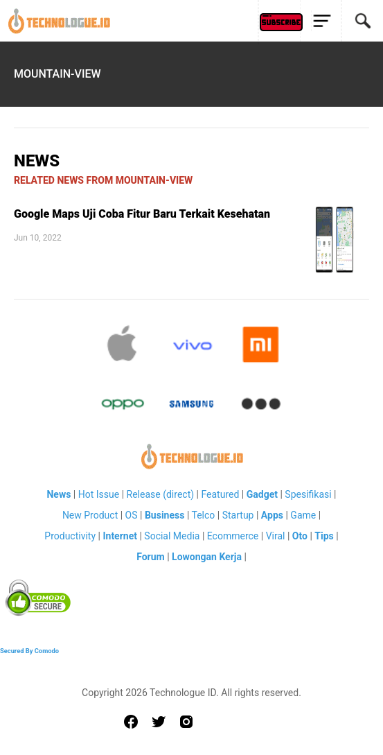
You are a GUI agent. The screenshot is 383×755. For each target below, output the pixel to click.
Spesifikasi (308, 494)
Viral (275, 535)
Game (303, 515)
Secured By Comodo (29, 650)
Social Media (171, 535)
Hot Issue (98, 494)
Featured (220, 494)
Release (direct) (161, 494)
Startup (238, 515)
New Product (90, 515)
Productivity (70, 535)
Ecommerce (232, 535)
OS (131, 515)
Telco (203, 515)
